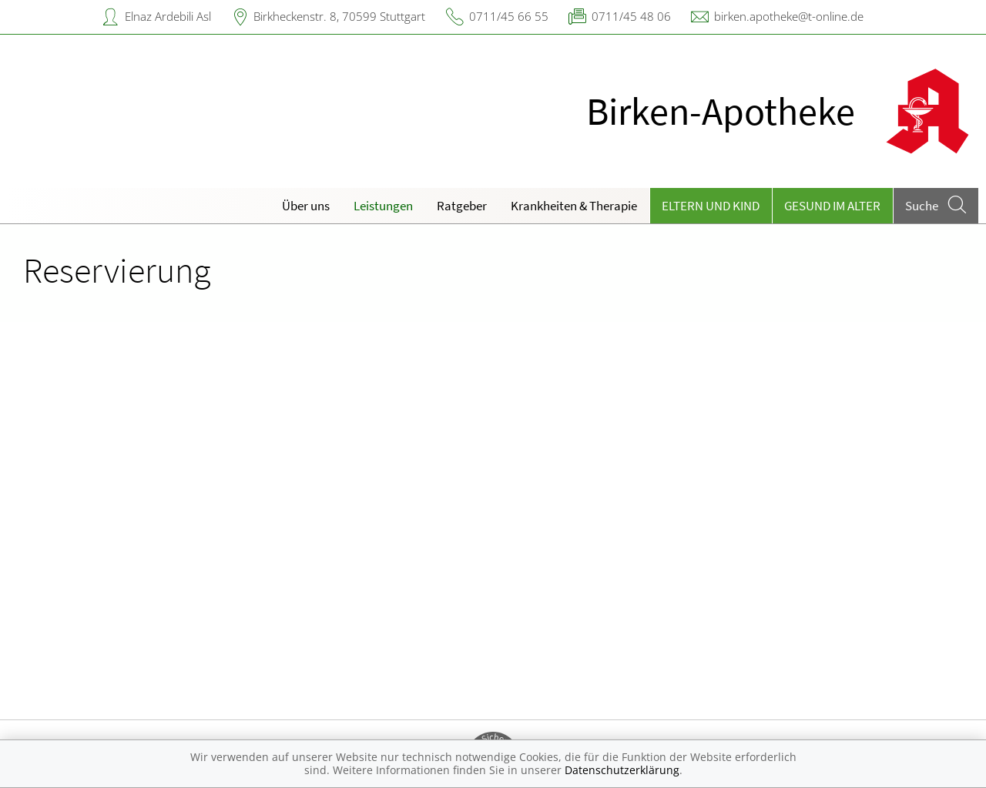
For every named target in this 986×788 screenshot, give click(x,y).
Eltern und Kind (711, 205)
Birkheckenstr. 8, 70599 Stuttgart (339, 16)
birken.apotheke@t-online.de (789, 16)
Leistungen (383, 205)
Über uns (306, 205)
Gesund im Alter (832, 205)
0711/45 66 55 (508, 16)
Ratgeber (462, 205)
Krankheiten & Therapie (574, 205)
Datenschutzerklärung (622, 770)
